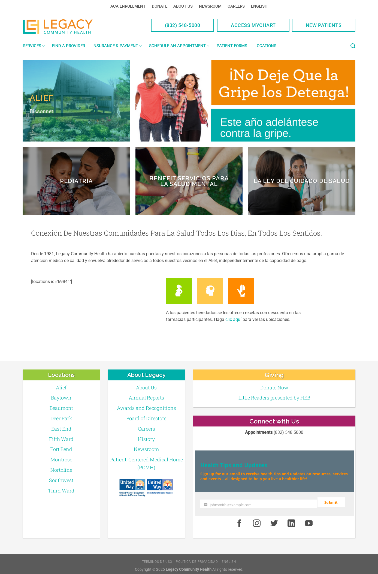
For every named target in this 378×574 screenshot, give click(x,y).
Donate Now (274, 387)
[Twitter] (274, 521)
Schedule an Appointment (179, 46)
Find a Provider (68, 45)
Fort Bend (61, 449)
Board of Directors (146, 418)
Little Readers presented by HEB (274, 397)
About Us (183, 6)
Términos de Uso (157, 559)
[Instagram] (257, 521)
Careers (236, 6)
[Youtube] (309, 521)
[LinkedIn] (292, 521)
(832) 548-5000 (182, 25)
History (146, 439)
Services (34, 46)
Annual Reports (146, 397)
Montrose (61, 459)
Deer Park (61, 418)
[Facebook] (239, 521)
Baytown (61, 397)
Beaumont (61, 408)
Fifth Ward (61, 439)
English (259, 6)
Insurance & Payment (117, 46)
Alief (61, 387)
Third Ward (61, 490)
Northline (61, 470)
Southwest (61, 480)
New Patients (324, 25)
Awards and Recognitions (146, 408)
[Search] (352, 46)
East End (61, 428)
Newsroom (210, 6)
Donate (159, 6)
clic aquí (233, 319)
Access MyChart (253, 25)
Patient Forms (232, 45)
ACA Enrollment (128, 6)
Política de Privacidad (197, 559)
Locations (265, 45)
